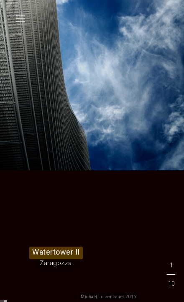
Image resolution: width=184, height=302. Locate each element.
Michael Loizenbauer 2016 (108, 296)
